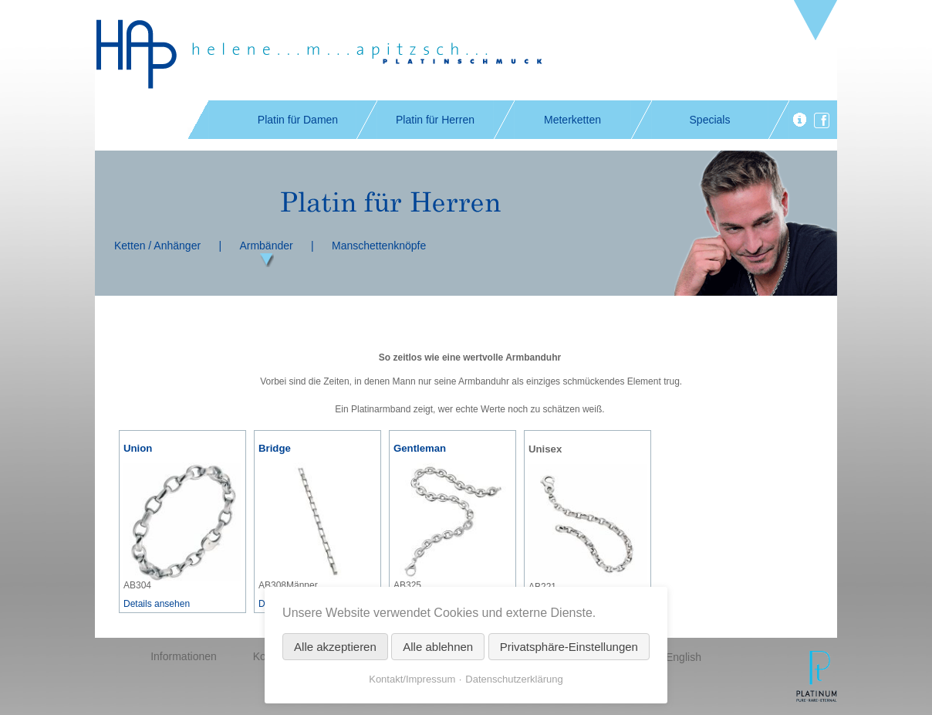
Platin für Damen (298, 120)
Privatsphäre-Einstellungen (569, 646)
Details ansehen (156, 603)
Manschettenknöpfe (379, 245)
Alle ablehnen (438, 646)
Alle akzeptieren (335, 646)
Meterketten (572, 120)
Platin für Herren (435, 120)
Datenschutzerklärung (513, 679)
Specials (710, 120)
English (683, 657)
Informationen (183, 656)
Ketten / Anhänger (157, 245)
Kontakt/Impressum (412, 679)
